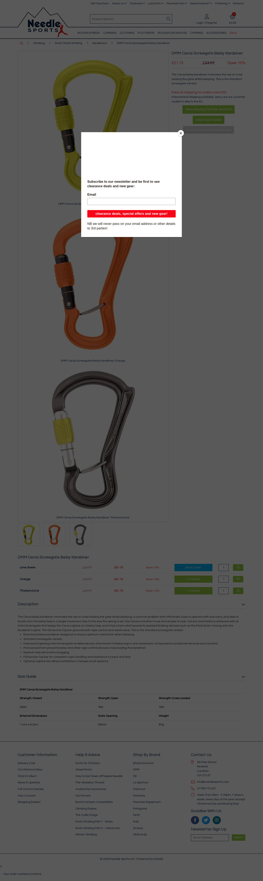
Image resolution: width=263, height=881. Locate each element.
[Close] (181, 133)
